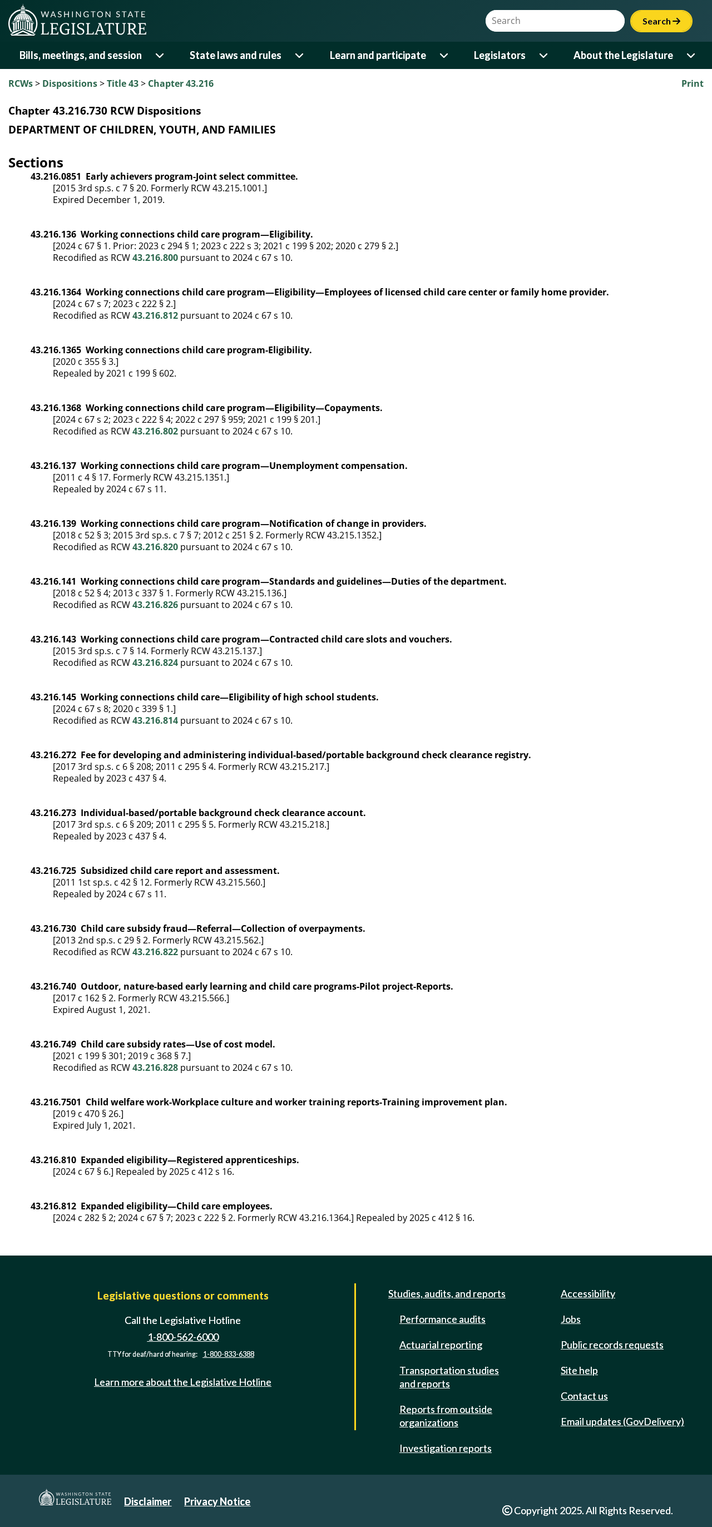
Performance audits (442, 1319)
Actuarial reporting (440, 1344)
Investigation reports (445, 1448)
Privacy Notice (217, 1501)
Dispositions (69, 83)
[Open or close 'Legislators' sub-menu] (544, 55)
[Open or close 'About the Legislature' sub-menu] (692, 55)
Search (661, 21)
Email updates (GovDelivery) (622, 1421)
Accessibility (588, 1293)
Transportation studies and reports (449, 1377)
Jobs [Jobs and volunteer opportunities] (571, 1319)
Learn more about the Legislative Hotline (182, 1382)
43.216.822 (155, 952)
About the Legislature (623, 55)
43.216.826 (155, 605)
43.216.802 (155, 431)
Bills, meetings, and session (80, 55)
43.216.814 (155, 720)
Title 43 (123, 83)
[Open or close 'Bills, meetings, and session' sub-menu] (160, 55)
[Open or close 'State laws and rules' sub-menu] (300, 55)
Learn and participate (378, 55)
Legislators (500, 55)
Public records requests (612, 1344)
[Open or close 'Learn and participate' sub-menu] (445, 55)
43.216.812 (155, 315)
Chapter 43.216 (181, 83)
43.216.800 (155, 257)
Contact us (584, 1396)
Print (692, 83)
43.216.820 (155, 547)
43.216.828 (155, 1067)
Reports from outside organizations (445, 1416)
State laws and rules (235, 55)
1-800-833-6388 (228, 1354)
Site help (579, 1370)
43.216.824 (155, 662)
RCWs (20, 83)
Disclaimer (147, 1501)
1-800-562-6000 (183, 1337)
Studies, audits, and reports (447, 1293)
